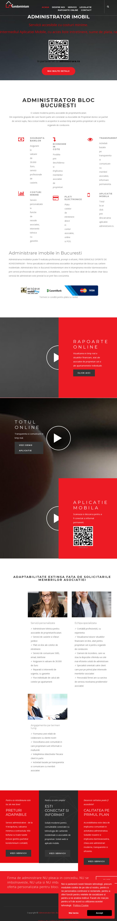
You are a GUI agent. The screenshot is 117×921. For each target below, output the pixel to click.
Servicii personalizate (43, 623)
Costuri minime (35, 193)
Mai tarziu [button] (73, 913)
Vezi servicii (15, 846)
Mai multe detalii (58, 71)
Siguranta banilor (37, 139)
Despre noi (58, 7)
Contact (86, 10)
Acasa (45, 7)
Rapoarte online (68, 10)
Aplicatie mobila (105, 195)
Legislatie (86, 7)
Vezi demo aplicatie (26, 448)
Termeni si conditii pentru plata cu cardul (58, 297)
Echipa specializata (85, 623)
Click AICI (84, 373)
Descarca (83, 547)
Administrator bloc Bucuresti (51, 904)
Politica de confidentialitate (51, 912)
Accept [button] (99, 913)
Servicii (72, 7)
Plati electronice (73, 198)
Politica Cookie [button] (81, 905)
